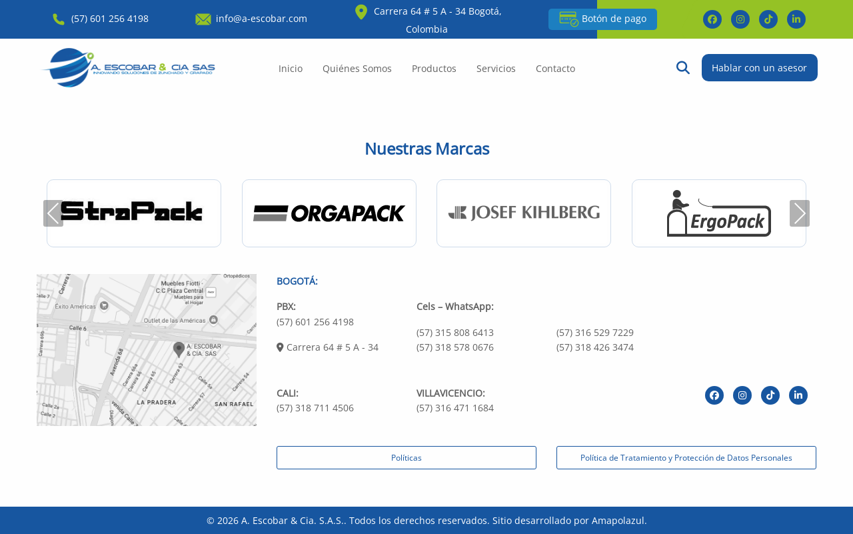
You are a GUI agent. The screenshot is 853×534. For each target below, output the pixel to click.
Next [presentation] (800, 213)
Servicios (496, 68)
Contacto (555, 68)
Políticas (406, 457)
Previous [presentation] (53, 213)
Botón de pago (602, 19)
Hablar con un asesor (759, 67)
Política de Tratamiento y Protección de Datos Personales (686, 457)
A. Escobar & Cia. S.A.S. (292, 520)
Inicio (291, 68)
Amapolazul (618, 520)
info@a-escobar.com (250, 18)
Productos (434, 68)
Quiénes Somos (357, 68)
